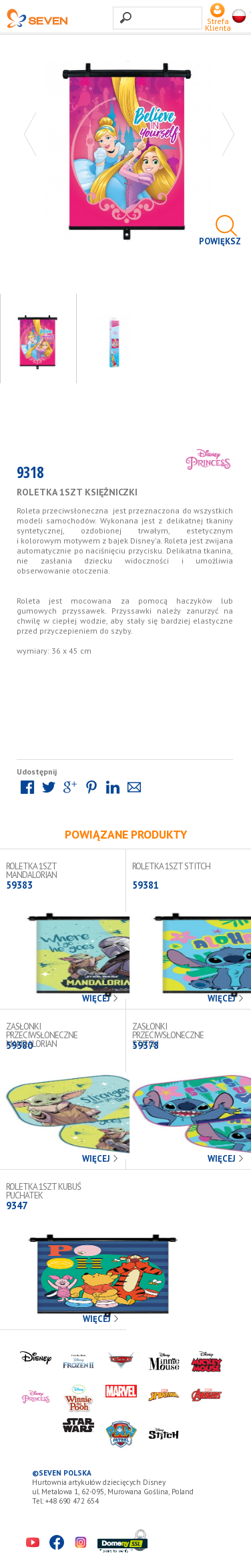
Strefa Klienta (218, 21)
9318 (30, 475)
